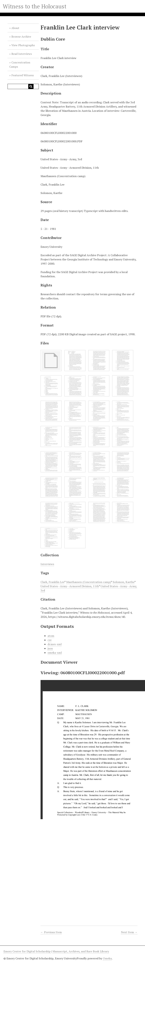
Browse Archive (21, 36)
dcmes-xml (55, 644)
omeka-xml (55, 653)
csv (50, 640)
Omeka (107, 958)
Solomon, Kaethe (123, 582)
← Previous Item (51, 932)
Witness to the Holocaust (34, 6)
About (15, 28)
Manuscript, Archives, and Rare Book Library (80, 951)
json (50, 648)
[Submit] (31, 86)
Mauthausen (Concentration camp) (88, 582)
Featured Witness (22, 75)
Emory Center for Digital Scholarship (27, 951)
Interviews (47, 564)
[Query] (23, 86)
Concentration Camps (19, 64)
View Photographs (23, 45)
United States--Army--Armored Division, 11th (70, 586)
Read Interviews (21, 54)
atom (51, 636)
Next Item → (129, 932)
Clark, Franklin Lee (52, 582)
